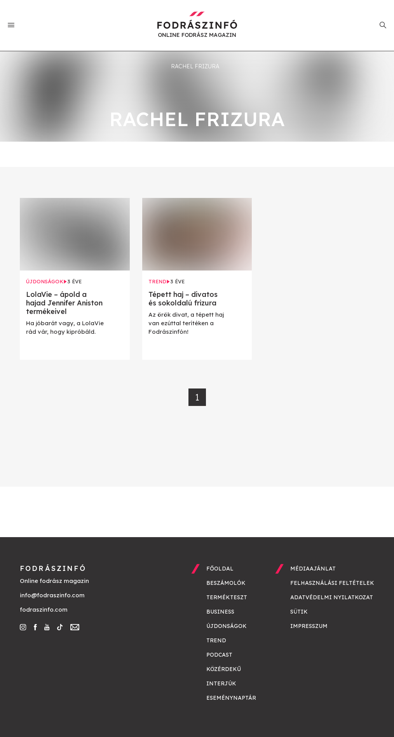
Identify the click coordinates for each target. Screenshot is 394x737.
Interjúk (221, 683)
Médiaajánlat (313, 568)
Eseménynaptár (231, 697)
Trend (216, 640)
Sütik (299, 611)
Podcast (219, 654)
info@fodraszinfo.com (52, 595)
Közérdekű (223, 669)
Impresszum (309, 626)
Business (220, 611)
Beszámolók (226, 582)
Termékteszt (226, 597)
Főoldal (220, 568)
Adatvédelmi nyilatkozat (331, 597)
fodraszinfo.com (44, 609)
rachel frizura (195, 66)
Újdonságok (226, 626)
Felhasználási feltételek (332, 582)
